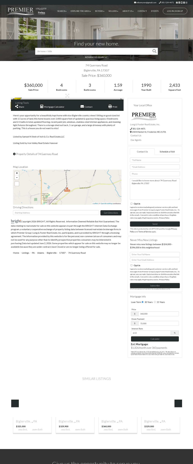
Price (134, 309)
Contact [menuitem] (142, 11)
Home (16, 252)
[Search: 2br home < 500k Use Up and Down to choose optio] (93, 51)
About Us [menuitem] (128, 11)
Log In (170, 11)
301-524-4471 (166, 2)
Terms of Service (144, 232)
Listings (25, 252)
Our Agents (136, 140)
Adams (40, 252)
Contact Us (136, 135)
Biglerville (52, 252)
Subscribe (155, 285)
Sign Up (179, 11)
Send (154, 224)
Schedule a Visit (167, 151)
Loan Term (136, 302)
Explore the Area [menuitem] (81, 11)
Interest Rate (137, 329)
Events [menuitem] (155, 11)
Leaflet (95, 203)
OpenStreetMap (106, 203)
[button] (154, 51)
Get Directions (111, 212)
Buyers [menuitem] (99, 11)
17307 (62, 252)
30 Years (147, 302)
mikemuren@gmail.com (145, 2)
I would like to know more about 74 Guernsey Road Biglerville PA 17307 (155, 189)
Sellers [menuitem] (113, 11)
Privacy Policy (164, 218)
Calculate (155, 338)
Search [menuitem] (61, 11)
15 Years (159, 302)
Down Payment (138, 319)
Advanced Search (96, 57)
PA (33, 252)
